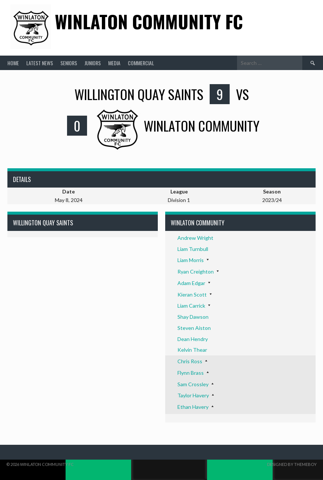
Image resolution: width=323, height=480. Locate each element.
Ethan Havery (193, 407)
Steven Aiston (194, 328)
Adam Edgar (191, 283)
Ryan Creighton (195, 271)
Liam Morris (190, 260)
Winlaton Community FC (149, 21)
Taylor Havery (193, 395)
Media (114, 63)
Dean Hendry (192, 339)
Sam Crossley (193, 384)
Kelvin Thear (192, 350)
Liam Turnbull (192, 249)
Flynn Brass (190, 373)
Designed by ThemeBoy (292, 464)
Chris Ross (189, 361)
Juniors (92, 63)
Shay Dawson (193, 317)
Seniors (68, 63)
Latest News (39, 63)
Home (13, 63)
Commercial (141, 63)
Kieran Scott (192, 294)
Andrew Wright (195, 238)
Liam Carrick (191, 305)
